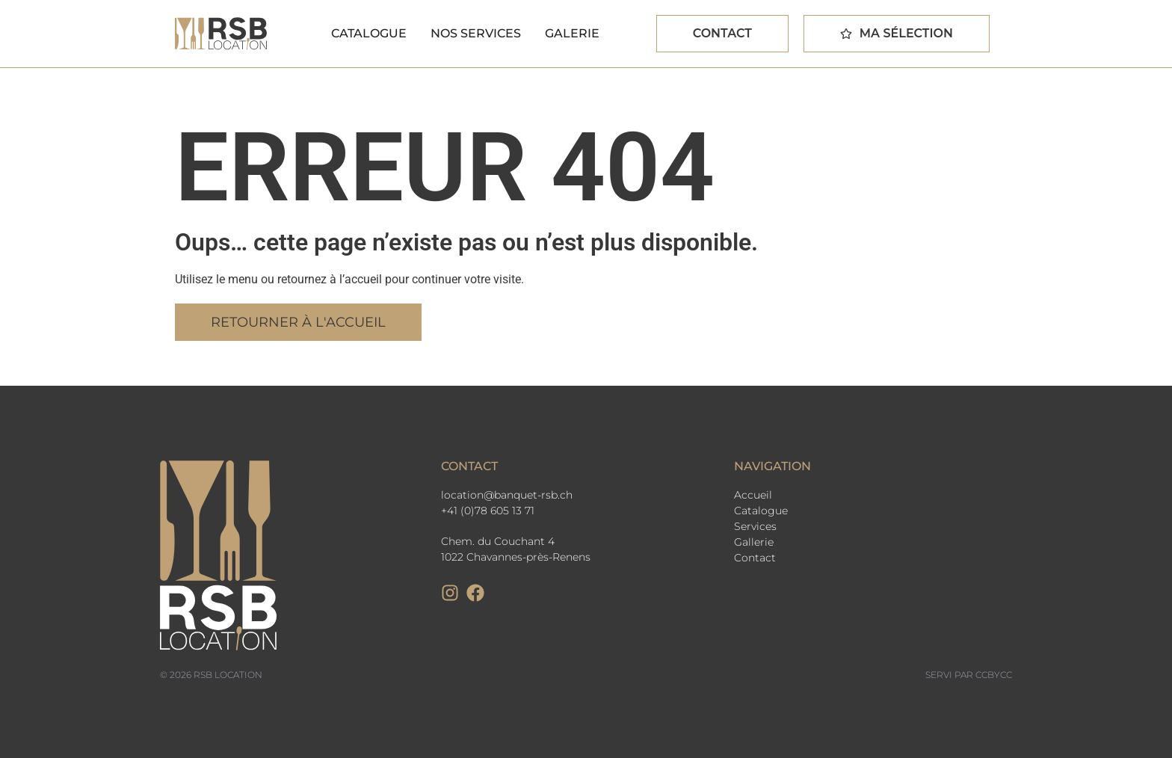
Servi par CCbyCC (968, 674)
